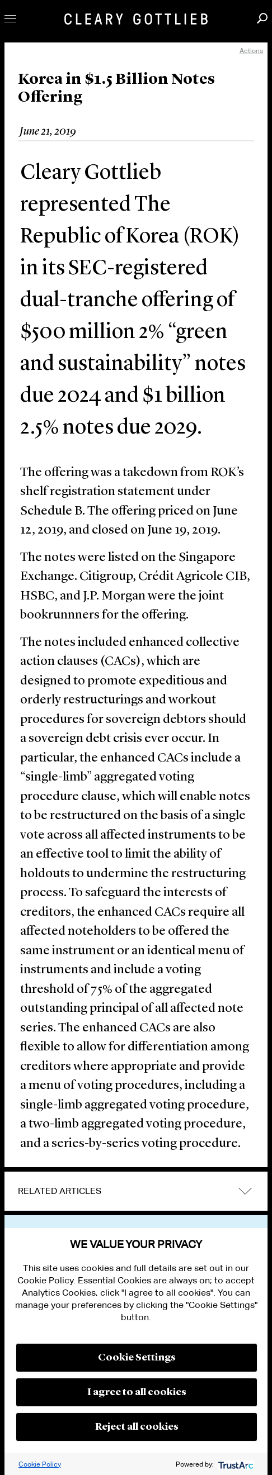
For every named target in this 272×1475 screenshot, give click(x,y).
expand (245, 1191)
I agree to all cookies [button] (136, 1392)
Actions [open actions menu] (251, 50)
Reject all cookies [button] (137, 1427)
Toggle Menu (10, 18)
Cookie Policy (39, 1464)
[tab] (136, 1191)
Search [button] (262, 18)
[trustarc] (235, 1464)
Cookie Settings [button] (137, 1358)
